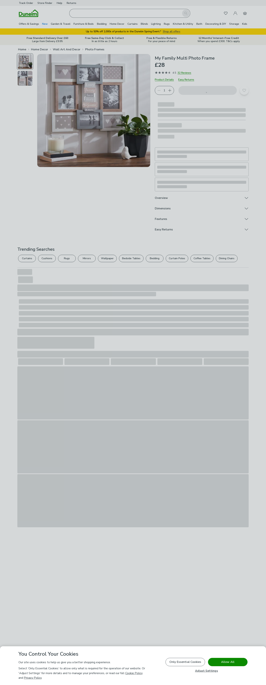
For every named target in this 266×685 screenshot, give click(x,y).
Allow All (227, 662)
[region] (133, 665)
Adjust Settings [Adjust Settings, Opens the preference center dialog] (206, 671)
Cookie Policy (134, 673)
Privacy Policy (33, 678)
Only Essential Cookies (185, 662)
